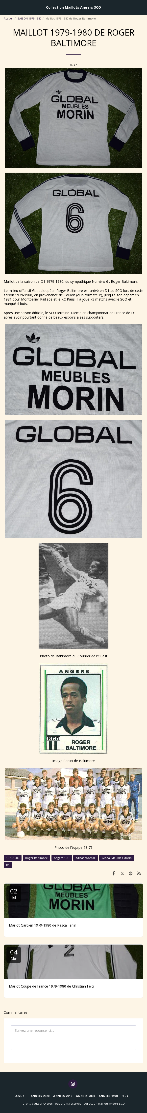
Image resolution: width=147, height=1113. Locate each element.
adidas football (86, 858)
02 (13, 893)
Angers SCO (62, 858)
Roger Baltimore (36, 858)
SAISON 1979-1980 (29, 18)
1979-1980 (12, 858)
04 (13, 954)
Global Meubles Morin (117, 858)
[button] (5, 7)
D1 (8, 865)
